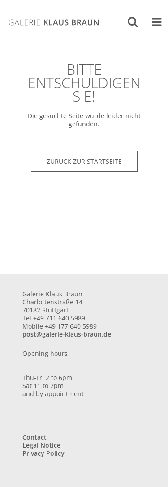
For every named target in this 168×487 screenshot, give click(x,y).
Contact (34, 437)
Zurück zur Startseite (84, 161)
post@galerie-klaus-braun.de (66, 334)
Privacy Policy (43, 453)
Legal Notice (41, 445)
